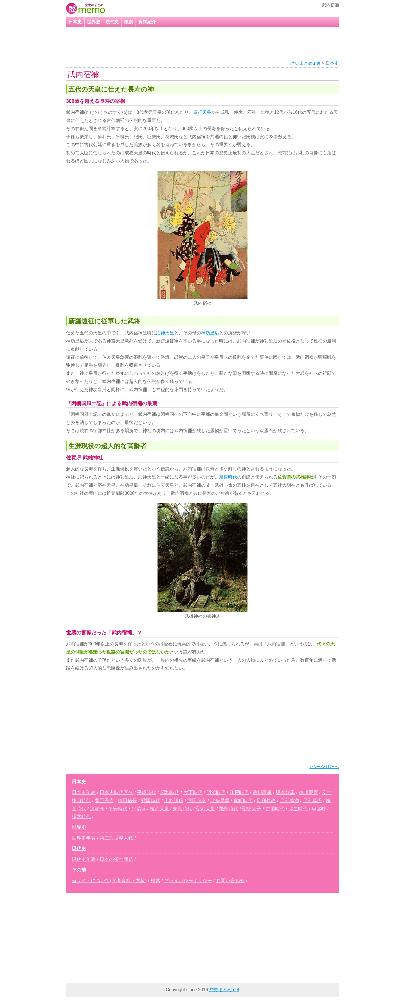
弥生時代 (298, 808)
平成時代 (146, 792)
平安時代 (117, 808)
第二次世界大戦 (116, 838)
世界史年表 (84, 838)
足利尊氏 (312, 800)
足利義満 (289, 800)
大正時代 (192, 792)
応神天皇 (165, 332)
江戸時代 (239, 792)
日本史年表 (84, 792)
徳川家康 (262, 792)
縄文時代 (81, 816)
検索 (128, 21)
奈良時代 (228, 477)
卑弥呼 (319, 808)
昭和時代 (169, 792)
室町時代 (243, 800)
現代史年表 (84, 859)
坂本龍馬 (285, 792)
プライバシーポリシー (188, 880)
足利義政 (266, 800)
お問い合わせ (230, 880)
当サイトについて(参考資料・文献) (109, 880)
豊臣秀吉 (104, 800)
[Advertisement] (195, 43)
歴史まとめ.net (305, 63)
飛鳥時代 (228, 808)
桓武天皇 (159, 808)
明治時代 (216, 792)
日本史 (75, 21)
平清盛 (139, 808)
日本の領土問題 (116, 859)
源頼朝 (97, 808)
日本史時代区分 (116, 792)
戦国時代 (150, 800)
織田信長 (127, 800)
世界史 (93, 21)
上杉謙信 (173, 800)
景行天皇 (202, 112)
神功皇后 (210, 332)
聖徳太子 (251, 808)
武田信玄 (196, 800)
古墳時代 (275, 808)
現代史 (112, 21)
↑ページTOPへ (324, 766)
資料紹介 (147, 21)
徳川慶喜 (308, 792)
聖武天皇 (205, 808)
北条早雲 (220, 800)
